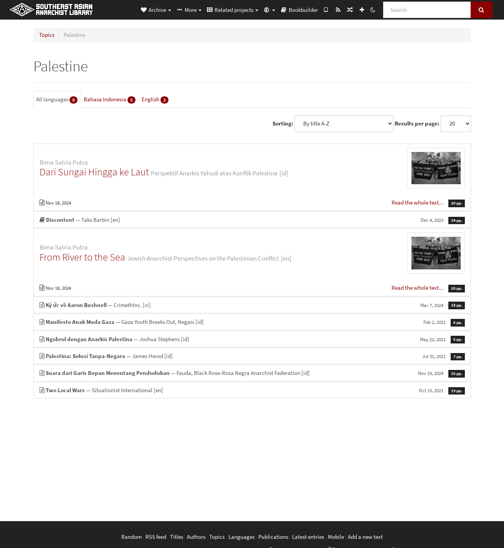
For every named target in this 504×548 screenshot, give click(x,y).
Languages (241, 536)
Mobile (336, 536)
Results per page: (417, 123)
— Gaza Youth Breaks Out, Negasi (252, 322)
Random (131, 536)
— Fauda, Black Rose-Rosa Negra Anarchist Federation (252, 373)
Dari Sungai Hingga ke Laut (94, 171)
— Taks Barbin (252, 220)
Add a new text (365, 536)
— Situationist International (252, 390)
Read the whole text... (418, 202)
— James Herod (252, 356)
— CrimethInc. (252, 305)
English (155, 100)
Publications (273, 536)
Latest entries (308, 536)
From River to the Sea (82, 257)
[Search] (427, 10)
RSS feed (155, 536)
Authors (196, 536)
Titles (176, 536)
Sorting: (283, 123)
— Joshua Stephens (252, 339)
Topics (47, 34)
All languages (57, 100)
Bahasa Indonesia (110, 100)
